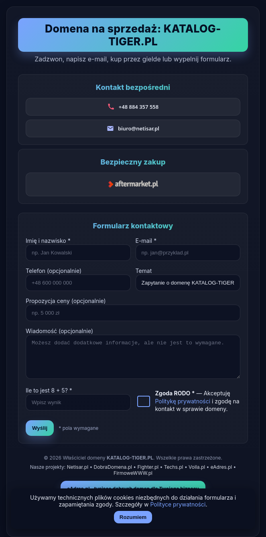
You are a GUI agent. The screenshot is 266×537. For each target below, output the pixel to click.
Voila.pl (197, 467)
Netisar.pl (77, 467)
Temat (144, 270)
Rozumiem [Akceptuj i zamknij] (133, 517)
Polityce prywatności (178, 504)
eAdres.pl (221, 467)
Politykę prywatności (183, 401)
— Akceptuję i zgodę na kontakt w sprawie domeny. (197, 401)
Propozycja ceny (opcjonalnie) (66, 300)
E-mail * (146, 240)
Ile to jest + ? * (49, 390)
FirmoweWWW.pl (133, 473)
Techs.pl (173, 467)
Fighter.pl (147, 467)
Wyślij (39, 428)
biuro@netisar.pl (138, 128)
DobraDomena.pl (113, 467)
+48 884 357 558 (138, 107)
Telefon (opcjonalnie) (53, 270)
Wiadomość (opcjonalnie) (59, 330)
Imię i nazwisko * (48, 240)
